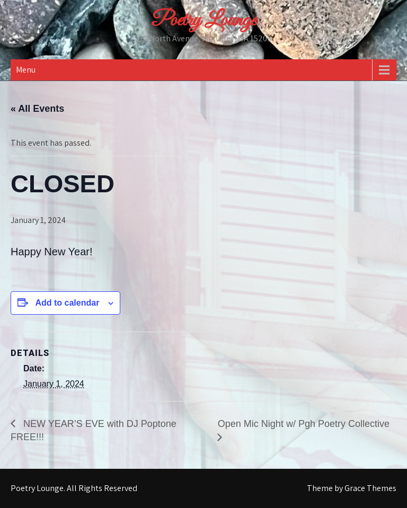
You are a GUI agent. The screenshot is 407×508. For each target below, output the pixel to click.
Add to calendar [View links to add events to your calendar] (67, 302)
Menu (26, 69)
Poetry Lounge (203, 20)
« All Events (37, 108)
